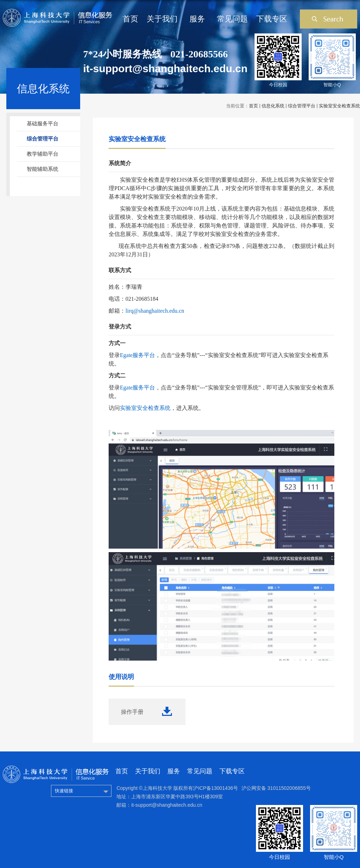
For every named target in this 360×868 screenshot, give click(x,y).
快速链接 (64, 790)
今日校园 (278, 84)
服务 (197, 18)
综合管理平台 (301, 105)
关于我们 (162, 18)
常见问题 (232, 18)
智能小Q (332, 84)
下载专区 (271, 18)
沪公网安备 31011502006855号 (276, 788)
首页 (130, 18)
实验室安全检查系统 (339, 105)
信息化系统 (273, 105)
